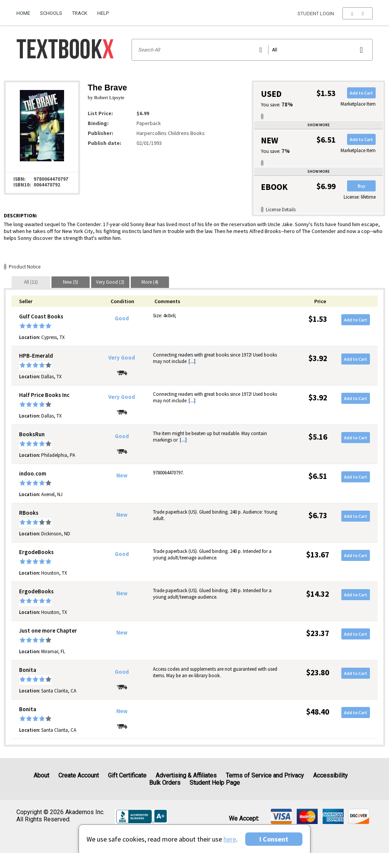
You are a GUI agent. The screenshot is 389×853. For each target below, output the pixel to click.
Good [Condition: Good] (122, 318)
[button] (357, 13)
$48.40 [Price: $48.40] (317, 712)
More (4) (149, 282)
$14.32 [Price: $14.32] (317, 594)
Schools (51, 13)
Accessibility (330, 775)
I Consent (273, 839)
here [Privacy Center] (229, 839)
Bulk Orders (164, 782)
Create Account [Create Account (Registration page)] (78, 775)
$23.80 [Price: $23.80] (317, 672)
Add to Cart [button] (361, 93)
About (41, 775)
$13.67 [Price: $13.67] (317, 554)
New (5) (70, 282)
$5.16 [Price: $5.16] (318, 437)
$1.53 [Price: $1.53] (318, 319)
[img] (281, 816)
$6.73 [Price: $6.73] (318, 515)
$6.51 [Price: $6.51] (318, 476)
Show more (318, 124)
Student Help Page (215, 782)
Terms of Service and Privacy (265, 775)
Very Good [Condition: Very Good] (121, 357)
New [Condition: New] (121, 475)
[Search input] (252, 50)
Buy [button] (361, 186)
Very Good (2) (110, 282)
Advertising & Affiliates (186, 775)
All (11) (31, 282)
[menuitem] (25, 10)
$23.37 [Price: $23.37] (317, 633)
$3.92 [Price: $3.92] (318, 358)
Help (103, 13)
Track (79, 13)
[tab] (30, 282)
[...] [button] (192, 361)
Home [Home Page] (23, 13)
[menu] (357, 13)
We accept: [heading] (244, 818)
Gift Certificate (127, 775)
